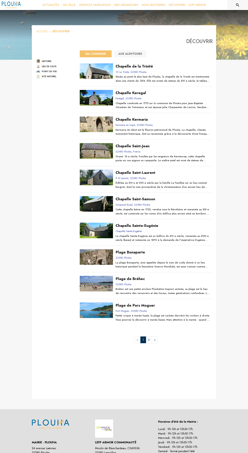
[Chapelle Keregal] (163, 93)
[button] (55, 61)
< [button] (137, 340)
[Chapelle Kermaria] (163, 119)
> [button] (155, 340)
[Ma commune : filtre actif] (96, 53)
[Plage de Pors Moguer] (163, 305)
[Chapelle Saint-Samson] (163, 199)
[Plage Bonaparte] (163, 252)
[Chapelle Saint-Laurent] (163, 173)
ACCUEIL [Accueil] (42, 31)
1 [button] (143, 340)
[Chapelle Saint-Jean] (163, 146)
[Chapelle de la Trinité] (163, 66)
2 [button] (149, 340)
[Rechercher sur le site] (237, 5)
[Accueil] (11, 5)
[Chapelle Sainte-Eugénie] (163, 226)
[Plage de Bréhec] (163, 279)
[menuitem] (51, 5)
